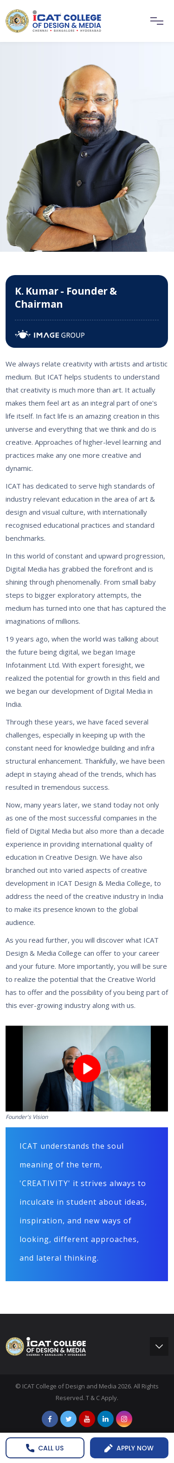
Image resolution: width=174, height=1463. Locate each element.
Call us (45, 1448)
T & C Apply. (102, 1398)
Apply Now (129, 1448)
